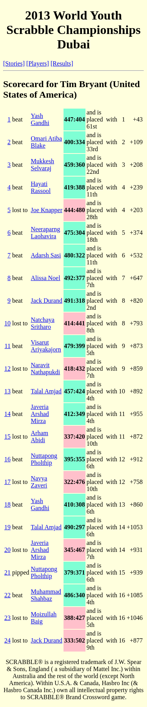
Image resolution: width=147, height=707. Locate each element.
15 (7, 436)
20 (7, 549)
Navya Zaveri (39, 482)
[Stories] (14, 63)
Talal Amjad (46, 391)
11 (8, 346)
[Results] (62, 63)
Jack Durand (46, 300)
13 (7, 391)
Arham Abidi (39, 436)
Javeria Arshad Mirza (40, 413)
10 (7, 323)
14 (7, 414)
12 (7, 368)
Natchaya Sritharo (42, 323)
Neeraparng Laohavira (45, 232)
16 (7, 459)
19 (7, 527)
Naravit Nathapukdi (45, 368)
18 (7, 504)
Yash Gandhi (40, 119)
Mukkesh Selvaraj (42, 164)
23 (7, 617)
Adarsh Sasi (46, 255)
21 (7, 572)
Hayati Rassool (41, 187)
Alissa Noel (45, 278)
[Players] (37, 63)
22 (7, 595)
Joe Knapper (46, 210)
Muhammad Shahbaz (46, 595)
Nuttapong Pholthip (44, 459)
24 (7, 640)
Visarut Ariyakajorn (46, 346)
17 (7, 481)
